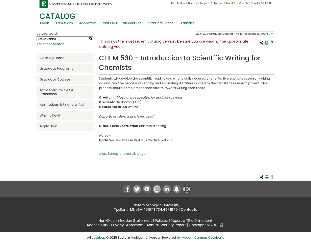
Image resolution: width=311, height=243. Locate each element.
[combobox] (234, 33)
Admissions (64, 23)
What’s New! (50, 115)
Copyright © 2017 (203, 225)
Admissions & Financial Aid (62, 104)
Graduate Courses (55, 79)
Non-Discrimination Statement (125, 220)
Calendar (216, 3)
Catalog (57, 16)
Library (192, 3)
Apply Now (48, 126)
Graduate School (161, 23)
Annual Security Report (166, 225)
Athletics (187, 23)
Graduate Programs (56, 68)
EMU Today (178, 3)
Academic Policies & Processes (57, 92)
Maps (203, 3)
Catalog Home (52, 57)
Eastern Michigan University (155, 205)
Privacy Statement (127, 225)
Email (229, 3)
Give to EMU (258, 3)
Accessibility (97, 225)
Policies (161, 220)
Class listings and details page (122, 153)
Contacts (189, 209)
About (44, 23)
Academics (88, 23)
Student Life (132, 23)
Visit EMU (110, 23)
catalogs (98, 237)
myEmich (242, 3)
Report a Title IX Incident (191, 220)
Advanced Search (50, 44)
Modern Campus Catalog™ (202, 237)
